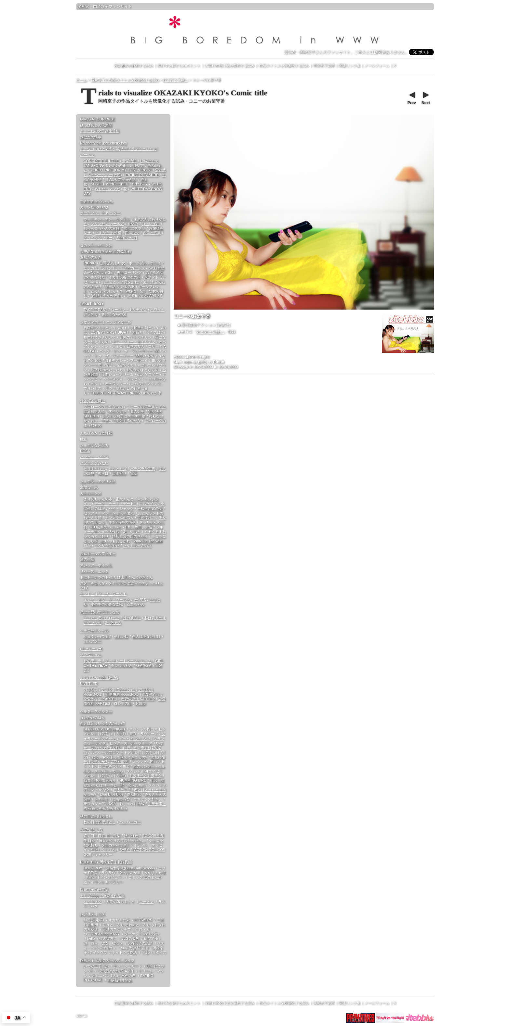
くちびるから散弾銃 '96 (99, 678)
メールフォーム (376, 65)
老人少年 (137, 411)
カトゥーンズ (90, 493)
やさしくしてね (103, 850)
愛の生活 (87, 559)
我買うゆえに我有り (100, 780)
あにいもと (132, 532)
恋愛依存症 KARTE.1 (100, 699)
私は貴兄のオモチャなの (99, 612)
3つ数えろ (113, 623)
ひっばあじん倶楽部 (96, 125)
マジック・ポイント (96, 565)
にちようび (121, 799)
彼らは (103, 473)
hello (91, 938)
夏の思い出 (92, 661)
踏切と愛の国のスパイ (130, 536)
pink (83, 439)
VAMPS (140, 600)
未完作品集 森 (91, 830)
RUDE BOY (93, 868)
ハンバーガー (130, 822)
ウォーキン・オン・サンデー (107, 219)
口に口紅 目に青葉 (105, 836)
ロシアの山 (123, 703)
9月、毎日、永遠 (138, 527)
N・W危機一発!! (132, 291)
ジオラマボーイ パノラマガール (105, 322)
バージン (87, 155)
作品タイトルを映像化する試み (284, 65)
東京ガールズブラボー (98, 553)
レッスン (146, 902)
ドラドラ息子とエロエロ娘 (123, 416)
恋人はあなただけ (146, 636)
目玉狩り (119, 473)
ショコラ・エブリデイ (98, 481)
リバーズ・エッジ (94, 571)
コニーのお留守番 (141, 407)
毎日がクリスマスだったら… (122, 840)
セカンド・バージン (96, 245)
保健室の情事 (90, 137)
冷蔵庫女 (134, 794)
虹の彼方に (132, 618)
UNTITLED (89, 684)
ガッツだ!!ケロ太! (94, 207)
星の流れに (146, 518)
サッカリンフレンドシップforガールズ (114, 268)
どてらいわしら (103, 291)
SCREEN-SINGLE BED (109, 184)
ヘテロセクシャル (94, 630)
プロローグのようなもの (103, 407)
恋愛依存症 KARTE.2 (138, 699)
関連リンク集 (349, 65)
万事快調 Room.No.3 (122, 694)
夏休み (133, 224)
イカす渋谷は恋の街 (125, 277)
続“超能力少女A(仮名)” (144, 296)
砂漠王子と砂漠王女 (145, 776)
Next (425, 97)
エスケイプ (148, 504)
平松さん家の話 (149, 508)
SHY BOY (140, 184)
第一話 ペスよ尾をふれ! (120, 282)
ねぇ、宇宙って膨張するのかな (116, 421)
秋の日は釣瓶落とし (96, 816)
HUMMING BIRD (132, 780)
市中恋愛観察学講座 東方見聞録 (105, 251)
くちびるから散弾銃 (96, 433)
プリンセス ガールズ (107, 224)
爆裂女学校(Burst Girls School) (130, 868)
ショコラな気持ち (94, 445)
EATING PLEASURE (141, 175)
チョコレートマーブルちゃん (128, 661)
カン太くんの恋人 (119, 518)
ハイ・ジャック (121, 508)
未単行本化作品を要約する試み (230, 65)
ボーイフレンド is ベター (100, 213)
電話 (133, 473)
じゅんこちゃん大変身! (102, 228)
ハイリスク (92, 902)
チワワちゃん (90, 655)
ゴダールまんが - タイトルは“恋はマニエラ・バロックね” (121, 585)
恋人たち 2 (121, 790)
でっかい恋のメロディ (101, 618)
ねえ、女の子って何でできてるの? (119, 757)
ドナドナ (101, 799)
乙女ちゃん (135, 604)
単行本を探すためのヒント (178, 65)
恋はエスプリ (134, 228)
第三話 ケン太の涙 (120, 286)
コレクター (92, 641)
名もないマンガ (107, 189)
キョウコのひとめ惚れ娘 (118, 149)
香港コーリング (129, 272)
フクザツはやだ (106, 546)
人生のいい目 (126, 238)
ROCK (85, 451)
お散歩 (140, 703)
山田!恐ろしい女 (112, 263)
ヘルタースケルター (96, 711)
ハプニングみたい (94, 463)
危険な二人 (89, 487)
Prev (411, 97)
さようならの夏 (114, 314)
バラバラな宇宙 (142, 469)
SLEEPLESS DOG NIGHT (105, 729)
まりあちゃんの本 (98, 499)
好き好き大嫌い (210, 331)
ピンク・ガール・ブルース (131, 743)
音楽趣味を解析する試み (133, 65)
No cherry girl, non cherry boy (103, 143)
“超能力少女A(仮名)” (107, 296)
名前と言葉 (152, 233)
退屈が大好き (90, 257)
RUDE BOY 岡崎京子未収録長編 (106, 862)
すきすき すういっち (96, 201)
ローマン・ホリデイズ (129, 310)
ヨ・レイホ (151, 224)
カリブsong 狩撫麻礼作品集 (102, 896)
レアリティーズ (92, 914)
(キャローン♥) (91, 649)
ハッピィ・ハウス (94, 457)
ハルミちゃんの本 (137, 546)
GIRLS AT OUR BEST (97, 119)
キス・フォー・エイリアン (133, 342)
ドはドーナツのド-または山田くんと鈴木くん (116, 577)
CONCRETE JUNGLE (101, 161)
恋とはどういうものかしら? (102, 723)
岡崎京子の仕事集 (94, 890)
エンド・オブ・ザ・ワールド (103, 594)
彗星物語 (129, 161)
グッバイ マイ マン (134, 739)
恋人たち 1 (136, 785)
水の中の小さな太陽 (107, 604)
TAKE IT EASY (92, 303)
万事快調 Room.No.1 (118, 690)
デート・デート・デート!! (115, 504)
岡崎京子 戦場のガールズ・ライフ (107, 960)
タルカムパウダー (115, 845)
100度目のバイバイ (106, 527)
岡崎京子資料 (324, 65)
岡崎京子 (101, 6)
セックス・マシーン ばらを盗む (109, 513)
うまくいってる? (97, 636)
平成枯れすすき (119, 980)
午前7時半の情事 (122, 522)
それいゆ (121, 636)
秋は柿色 (131, 836)
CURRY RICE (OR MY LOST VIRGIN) (121, 170)
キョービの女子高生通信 (99, 131)
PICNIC (90, 263)
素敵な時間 (119, 762)
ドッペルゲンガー (98, 238)
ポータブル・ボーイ (145, 263)
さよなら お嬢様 (108, 233)
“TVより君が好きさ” (121, 179)
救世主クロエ (94, 469)
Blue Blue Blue (111, 794)
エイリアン (118, 411)
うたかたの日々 (92, 717)
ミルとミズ (118, 469)
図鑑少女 (132, 233)
